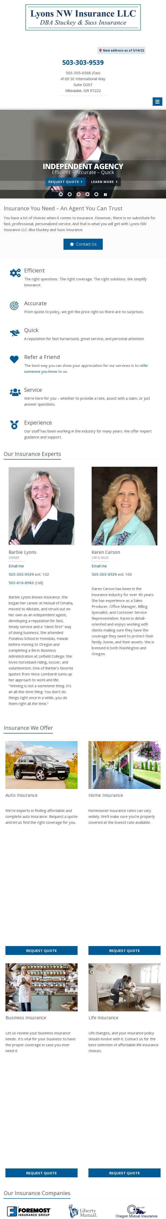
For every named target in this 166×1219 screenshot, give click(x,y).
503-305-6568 (108, 1140)
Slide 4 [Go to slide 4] (87, 194)
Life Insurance (103, 898)
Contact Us (83, 244)
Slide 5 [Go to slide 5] (96, 194)
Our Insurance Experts (32, 453)
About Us (41, 1113)
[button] (105, 195)
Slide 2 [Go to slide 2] (70, 194)
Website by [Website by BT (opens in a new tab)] (65, 1212)
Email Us (103, 1148)
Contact (40, 1075)
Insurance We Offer (28, 727)
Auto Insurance (21, 795)
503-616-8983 (21, 582)
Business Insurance (25, 898)
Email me (16, 565)
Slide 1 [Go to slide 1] (61, 194)
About (24, 1075)
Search (125, 1205)
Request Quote (65, 181)
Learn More (104, 181)
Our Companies (37, 954)
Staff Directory (41, 1169)
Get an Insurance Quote (41, 1147)
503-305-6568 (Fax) (83, 81)
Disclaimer (13, 1212)
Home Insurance (105, 795)
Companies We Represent (41, 1158)
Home (9, 1075)
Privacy (142, 1205)
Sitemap (58, 1075)
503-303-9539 (21, 574)
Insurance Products (41, 1136)
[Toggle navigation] (157, 101)
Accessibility (37, 1212)
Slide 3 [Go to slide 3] (79, 194)
